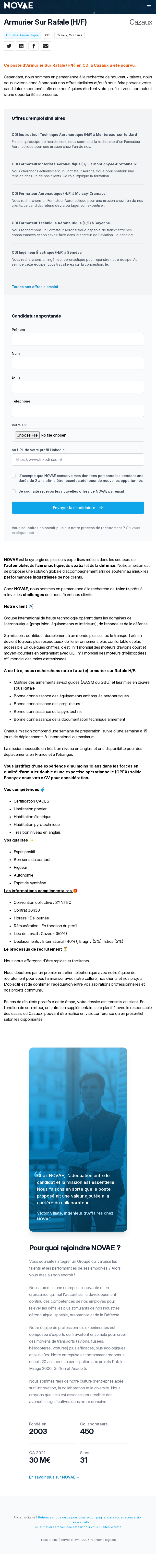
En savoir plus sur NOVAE (54, 1477)
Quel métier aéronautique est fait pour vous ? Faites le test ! (78, 1527)
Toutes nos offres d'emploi (37, 287)
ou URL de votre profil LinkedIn (38, 450)
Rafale (29, 688)
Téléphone (21, 401)
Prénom (18, 330)
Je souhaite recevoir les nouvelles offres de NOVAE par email (71, 491)
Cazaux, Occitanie (70, 35)
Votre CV (19, 425)
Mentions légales (103, 1540)
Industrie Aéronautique (22, 35)
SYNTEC (63, 902)
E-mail (17, 377)
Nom (16, 353)
